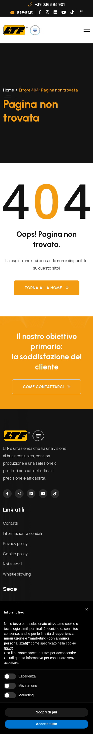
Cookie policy (15, 553)
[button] (87, 609)
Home (8, 90)
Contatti (10, 523)
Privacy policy (15, 543)
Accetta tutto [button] (46, 724)
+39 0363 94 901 (46, 4)
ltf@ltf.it (21, 12)
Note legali (12, 564)
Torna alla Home (46, 287)
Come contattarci (46, 386)
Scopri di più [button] (46, 712)
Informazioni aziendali (22, 533)
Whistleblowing (17, 574)
